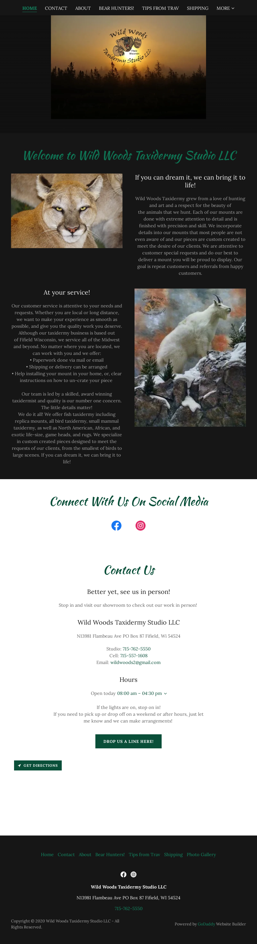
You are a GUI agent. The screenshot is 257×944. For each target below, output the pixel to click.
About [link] (83, 8)
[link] (116, 527)
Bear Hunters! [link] (116, 8)
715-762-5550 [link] (137, 649)
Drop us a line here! (128, 741)
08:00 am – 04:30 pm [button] (139, 693)
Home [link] (29, 8)
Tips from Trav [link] (160, 8)
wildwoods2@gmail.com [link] (135, 662)
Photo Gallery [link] (201, 854)
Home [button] (47, 854)
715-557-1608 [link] (134, 655)
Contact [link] (56, 8)
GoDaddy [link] (206, 923)
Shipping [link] (198, 8)
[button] (226, 8)
